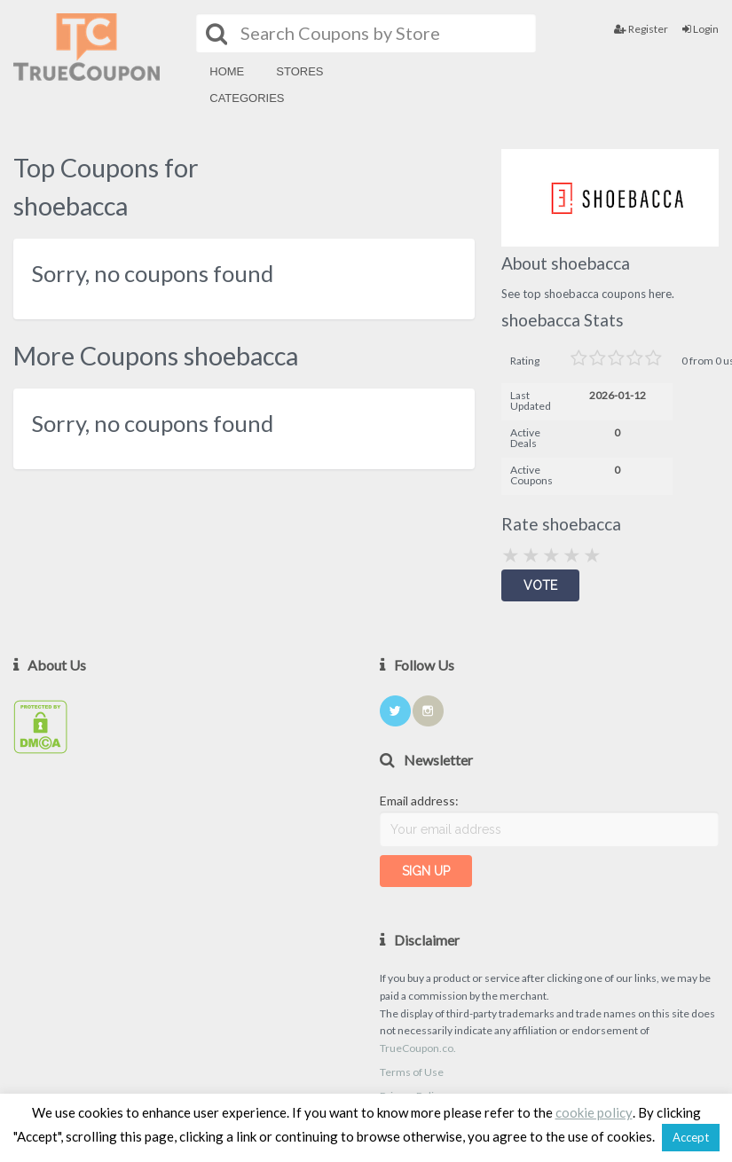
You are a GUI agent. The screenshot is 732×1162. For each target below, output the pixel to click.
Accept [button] (691, 1137)
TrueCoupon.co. (418, 1048)
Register (641, 28)
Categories (246, 98)
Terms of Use (412, 1072)
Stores (299, 71)
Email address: (419, 800)
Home (226, 71)
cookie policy (594, 1112)
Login (700, 28)
